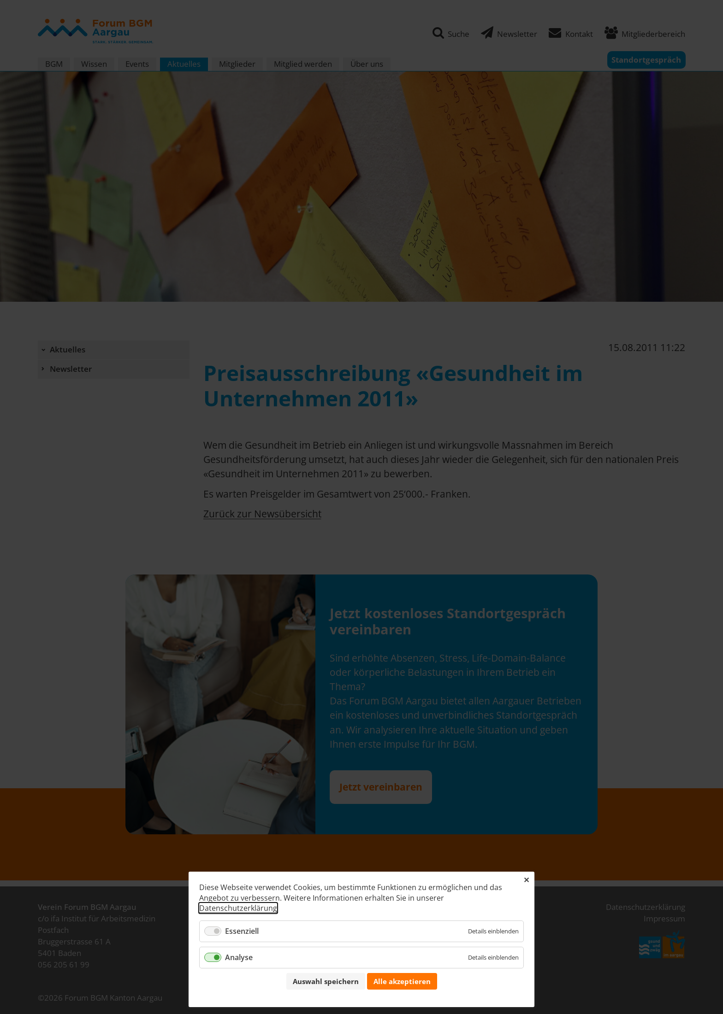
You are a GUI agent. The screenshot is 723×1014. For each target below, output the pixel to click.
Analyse (239, 957)
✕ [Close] (526, 880)
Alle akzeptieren (402, 981)
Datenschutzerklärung (238, 908)
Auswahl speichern (326, 981)
